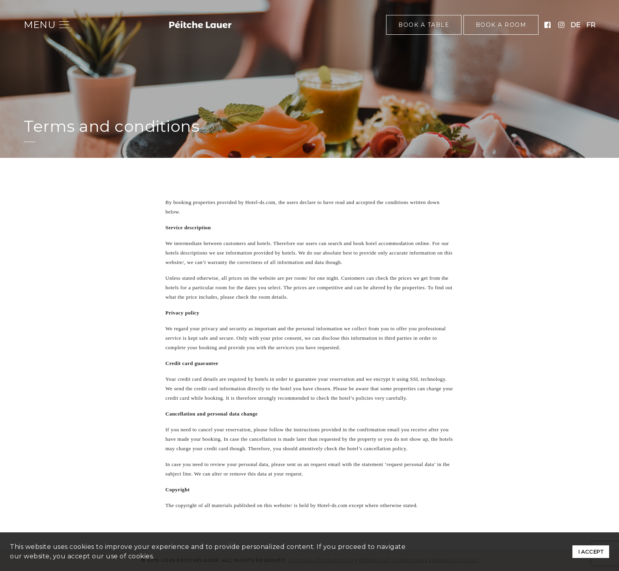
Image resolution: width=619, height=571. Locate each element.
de (575, 25)
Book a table (423, 24)
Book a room (501, 24)
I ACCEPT (590, 552)
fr (590, 25)
